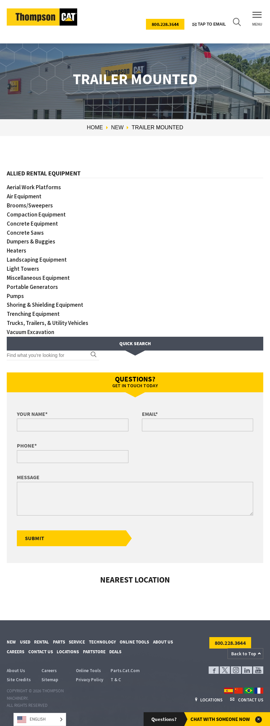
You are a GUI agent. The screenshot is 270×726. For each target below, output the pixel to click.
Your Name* (32, 413)
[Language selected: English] (39, 719)
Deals (115, 652)
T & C (116, 680)
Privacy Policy (89, 680)
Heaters (16, 250)
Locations (68, 652)
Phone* (27, 445)
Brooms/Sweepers (30, 205)
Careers (15, 652)
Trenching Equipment (33, 314)
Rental (41, 642)
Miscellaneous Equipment (38, 278)
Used (25, 642)
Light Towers (23, 268)
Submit (34, 538)
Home (95, 127)
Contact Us (40, 652)
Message (28, 477)
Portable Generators (32, 287)
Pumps (15, 296)
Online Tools (134, 642)
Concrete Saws (25, 232)
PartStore (94, 652)
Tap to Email (209, 24)
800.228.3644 (165, 24)
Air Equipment (24, 196)
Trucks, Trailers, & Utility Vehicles (47, 323)
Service (77, 642)
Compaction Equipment (36, 214)
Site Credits (19, 680)
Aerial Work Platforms (34, 187)
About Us (163, 642)
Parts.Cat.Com (125, 671)
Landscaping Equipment (37, 259)
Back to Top (243, 654)
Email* (150, 413)
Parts (59, 642)
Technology (102, 642)
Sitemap (49, 680)
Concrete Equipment (32, 223)
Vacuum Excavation (30, 332)
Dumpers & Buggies (31, 241)
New (117, 127)
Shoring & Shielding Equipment (45, 304)
